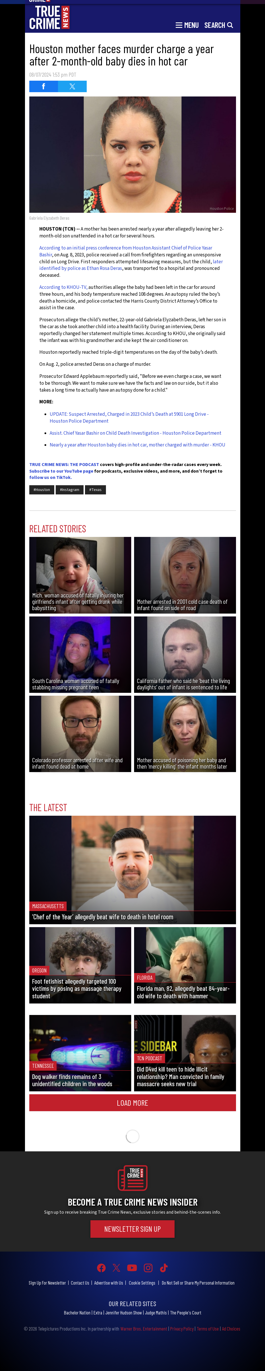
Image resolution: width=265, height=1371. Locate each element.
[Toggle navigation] (187, 24)
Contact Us (80, 1282)
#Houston (42, 490)
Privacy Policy (182, 1328)
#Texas (95, 490)
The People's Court (185, 1312)
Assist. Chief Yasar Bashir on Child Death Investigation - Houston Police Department (135, 433)
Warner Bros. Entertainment (143, 1328)
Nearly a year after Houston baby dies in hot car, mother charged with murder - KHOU (137, 445)
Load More (132, 1102)
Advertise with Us (108, 1282)
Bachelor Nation (77, 1312)
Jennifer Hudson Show (123, 1312)
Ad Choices (231, 1328)
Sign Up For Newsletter (47, 1282)
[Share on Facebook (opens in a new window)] (43, 86)
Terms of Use (208, 1328)
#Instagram (69, 490)
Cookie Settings (142, 1282)
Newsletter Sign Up (132, 1228)
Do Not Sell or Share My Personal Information (198, 1282)
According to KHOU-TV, (63, 287)
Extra (98, 1312)
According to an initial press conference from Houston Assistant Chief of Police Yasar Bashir (125, 251)
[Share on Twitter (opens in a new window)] (72, 86)
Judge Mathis (156, 1312)
